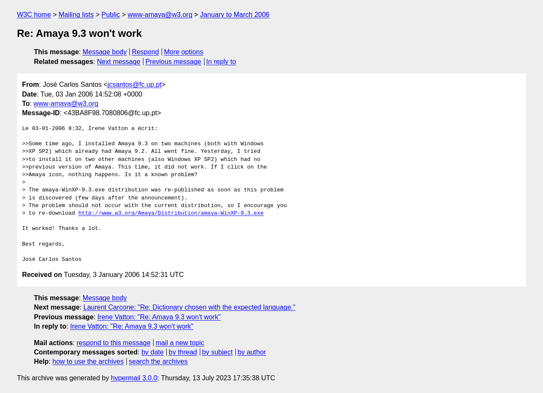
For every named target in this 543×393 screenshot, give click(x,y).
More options (184, 51)
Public (110, 14)
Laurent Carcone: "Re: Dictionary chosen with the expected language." (190, 307)
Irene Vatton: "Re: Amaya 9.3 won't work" (159, 317)
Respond (145, 51)
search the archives (158, 361)
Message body (105, 51)
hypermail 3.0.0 (134, 378)
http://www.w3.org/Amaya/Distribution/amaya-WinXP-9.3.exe (171, 213)
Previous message (174, 61)
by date (152, 352)
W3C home (34, 14)
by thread (183, 352)
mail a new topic (180, 342)
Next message (118, 61)
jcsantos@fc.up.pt (134, 84)
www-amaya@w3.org (160, 14)
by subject (217, 352)
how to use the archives (88, 361)
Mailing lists (76, 14)
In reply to (221, 61)
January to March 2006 (235, 14)
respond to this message (113, 342)
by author (252, 352)
